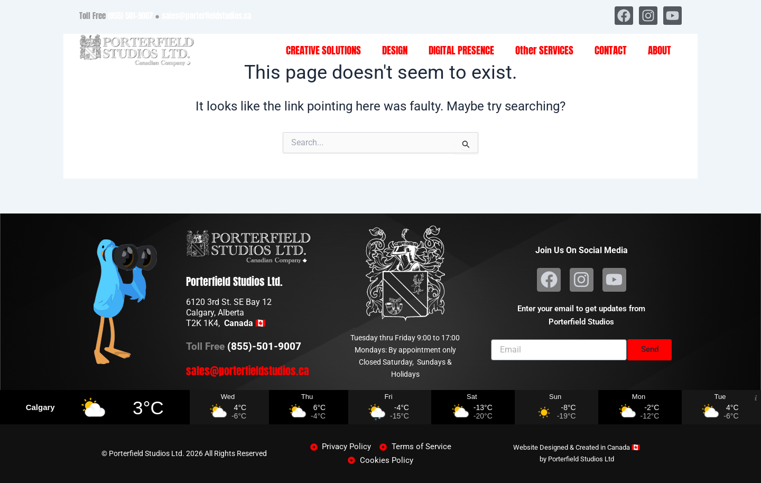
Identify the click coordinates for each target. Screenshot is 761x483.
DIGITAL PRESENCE (461, 50)
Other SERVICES (544, 50)
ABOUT (659, 50)
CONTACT (611, 50)
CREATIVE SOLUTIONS (323, 50)
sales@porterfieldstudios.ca (206, 16)
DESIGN (394, 50)
